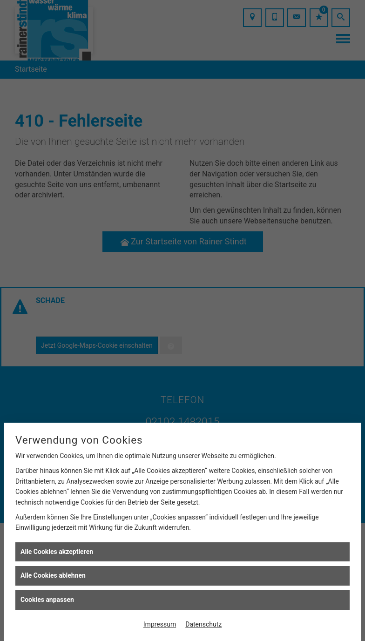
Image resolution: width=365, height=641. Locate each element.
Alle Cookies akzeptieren (56, 551)
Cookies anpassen (47, 599)
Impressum (159, 624)
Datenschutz (203, 624)
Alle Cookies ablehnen (53, 575)
